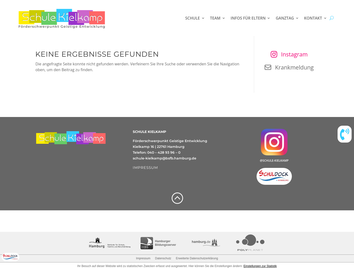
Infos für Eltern (248, 18)
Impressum (143, 258)
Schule (192, 18)
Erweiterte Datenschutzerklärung (197, 258)
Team (215, 18)
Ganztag (285, 18)
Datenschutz (163, 258)
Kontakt (313, 18)
